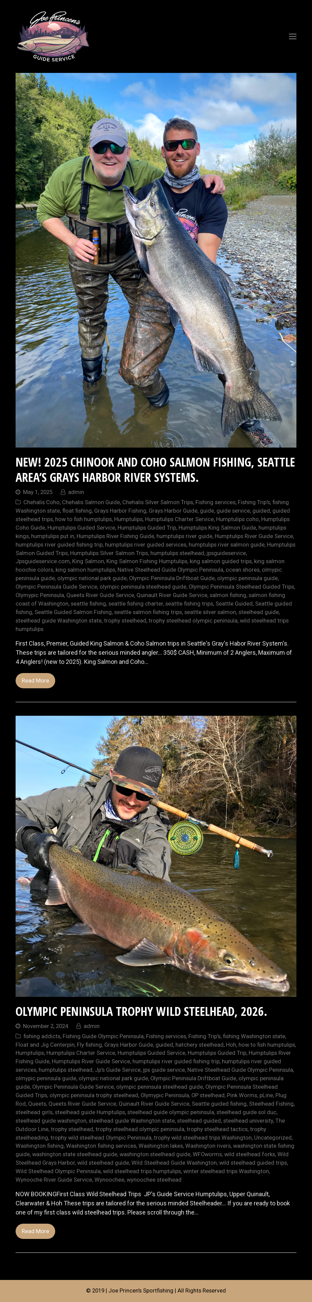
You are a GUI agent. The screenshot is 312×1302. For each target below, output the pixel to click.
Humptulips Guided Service (81, 528)
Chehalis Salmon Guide (91, 502)
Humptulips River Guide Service (254, 536)
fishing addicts (41, 1036)
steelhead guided (199, 1121)
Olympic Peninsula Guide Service (56, 587)
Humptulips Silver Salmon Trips (109, 553)
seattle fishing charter (135, 603)
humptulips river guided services (145, 544)
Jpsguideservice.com (43, 561)
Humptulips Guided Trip (147, 528)
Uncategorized (273, 1138)
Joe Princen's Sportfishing (140, 1290)
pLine (266, 1095)
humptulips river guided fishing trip (59, 544)
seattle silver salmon (210, 612)
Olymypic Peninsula (40, 595)
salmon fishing (228, 595)
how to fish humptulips (83, 519)
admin (76, 492)
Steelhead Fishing (271, 1104)
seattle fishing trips (189, 603)
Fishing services (215, 502)
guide (207, 511)
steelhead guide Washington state (59, 620)
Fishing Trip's (254, 502)
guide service (233, 511)
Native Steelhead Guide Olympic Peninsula (170, 570)
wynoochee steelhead (154, 1180)
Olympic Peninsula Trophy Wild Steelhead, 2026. (141, 1011)
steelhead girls (34, 1112)
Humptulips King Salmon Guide (217, 528)
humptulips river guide (184, 536)
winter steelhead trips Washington (226, 1171)
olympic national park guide (92, 578)
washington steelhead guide (155, 1154)
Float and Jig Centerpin (45, 1045)
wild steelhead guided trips (253, 1163)
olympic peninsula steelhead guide (143, 587)
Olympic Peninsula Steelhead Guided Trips (241, 587)
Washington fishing (40, 1146)
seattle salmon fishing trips (148, 612)
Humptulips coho (237, 519)
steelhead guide (258, 612)
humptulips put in (52, 536)
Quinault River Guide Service (172, 595)
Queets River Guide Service (100, 595)
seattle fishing (88, 603)
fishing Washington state (254, 1036)
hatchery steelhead (199, 1045)
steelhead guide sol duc (246, 1112)
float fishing (77, 511)
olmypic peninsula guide (46, 1078)
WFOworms (207, 1154)
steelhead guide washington (51, 1121)
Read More (35, 680)
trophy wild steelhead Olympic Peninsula (100, 1138)
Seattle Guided (234, 603)
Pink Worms (242, 1095)
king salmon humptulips (85, 570)
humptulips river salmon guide (227, 544)
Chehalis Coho (41, 502)
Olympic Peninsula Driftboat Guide (172, 578)
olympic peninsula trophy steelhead (93, 1095)
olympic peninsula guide (247, 578)
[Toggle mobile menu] (292, 37)
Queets (37, 1104)
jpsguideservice (226, 553)
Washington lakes (161, 1146)
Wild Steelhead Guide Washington (174, 1163)
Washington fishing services (101, 1146)
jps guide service (164, 1070)
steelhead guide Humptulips (90, 1112)
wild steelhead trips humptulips (142, 1171)
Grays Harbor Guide (173, 511)
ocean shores (242, 570)
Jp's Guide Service (118, 1070)
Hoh (231, 1045)
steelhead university (248, 1121)
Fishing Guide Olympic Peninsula (103, 1036)
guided (261, 511)
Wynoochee (109, 1180)
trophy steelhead (125, 620)
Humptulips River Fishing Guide (115, 536)
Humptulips (128, 519)
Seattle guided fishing (219, 1104)
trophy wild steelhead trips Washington (203, 1138)
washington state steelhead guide (74, 1154)
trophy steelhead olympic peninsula (193, 620)
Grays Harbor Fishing (120, 511)
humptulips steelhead (177, 553)
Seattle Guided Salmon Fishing (73, 612)
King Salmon (88, 561)
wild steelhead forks (249, 1154)
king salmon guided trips (221, 561)
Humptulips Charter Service (179, 519)
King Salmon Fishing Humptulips (146, 561)
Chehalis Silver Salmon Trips (157, 502)
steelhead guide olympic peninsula (170, 1112)
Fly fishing (89, 1045)
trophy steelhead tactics (217, 1129)
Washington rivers (208, 1146)
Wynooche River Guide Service (54, 1180)
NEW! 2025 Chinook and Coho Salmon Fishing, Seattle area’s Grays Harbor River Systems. (155, 470)
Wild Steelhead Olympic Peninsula (58, 1171)
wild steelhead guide (103, 1163)
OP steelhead (208, 1095)
